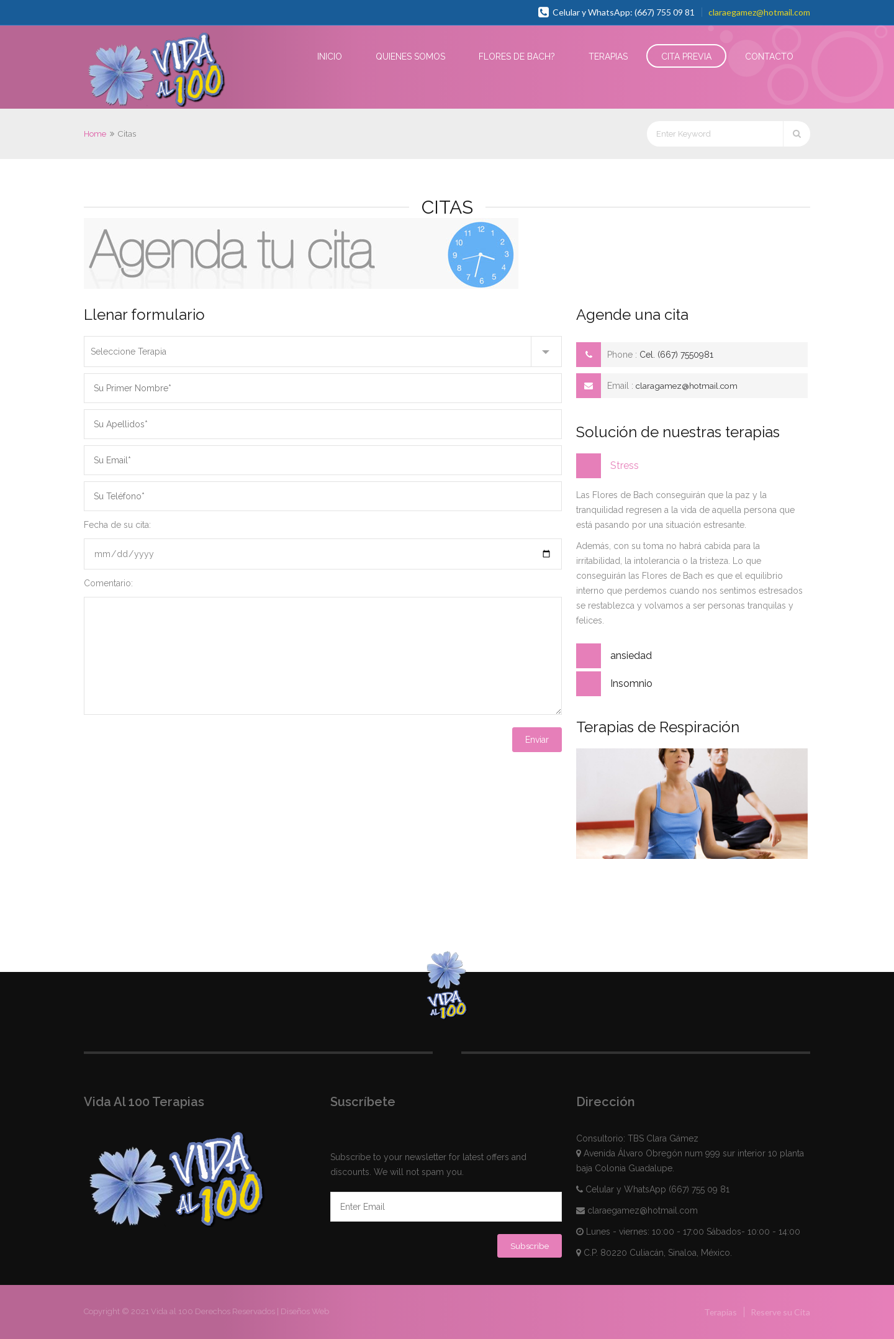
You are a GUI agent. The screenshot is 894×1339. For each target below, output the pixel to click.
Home (95, 133)
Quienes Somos (410, 56)
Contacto (769, 56)
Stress (624, 465)
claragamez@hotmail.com (688, 386)
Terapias (608, 56)
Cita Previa (686, 56)
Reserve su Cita (779, 1312)
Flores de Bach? (517, 56)
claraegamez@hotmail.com (759, 12)
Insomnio (631, 683)
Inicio (329, 56)
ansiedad (631, 655)
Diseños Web (305, 1311)
